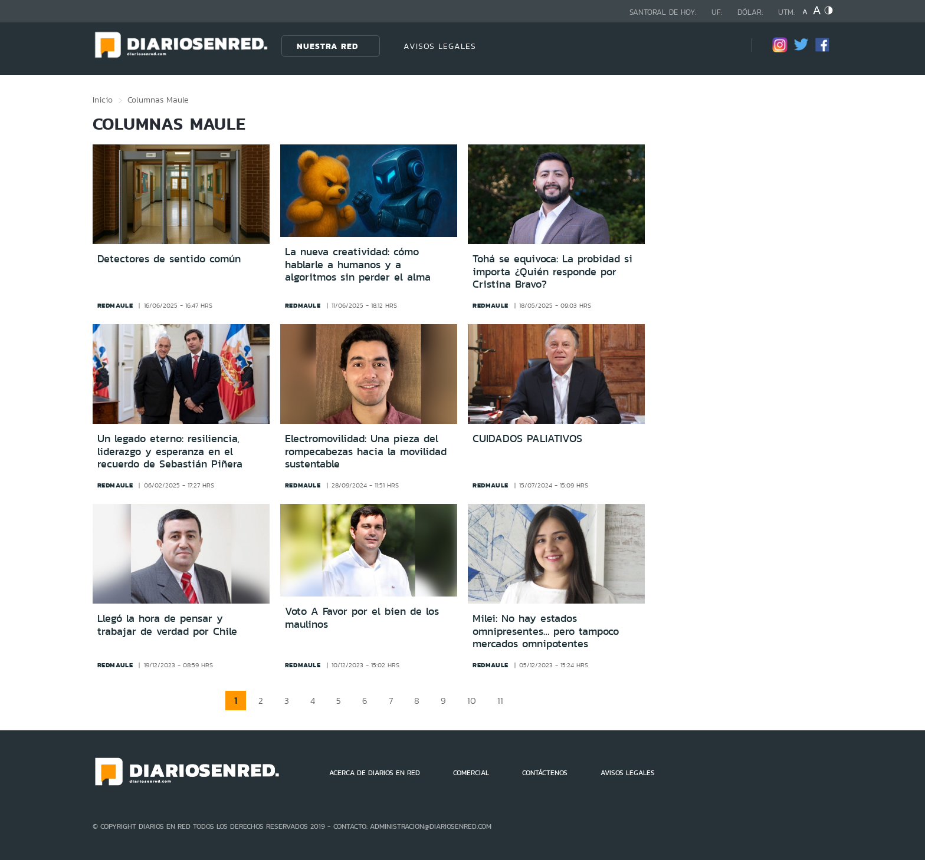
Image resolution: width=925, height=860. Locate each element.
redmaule (115, 305)
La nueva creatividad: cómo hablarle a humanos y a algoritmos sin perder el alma (358, 264)
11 (500, 700)
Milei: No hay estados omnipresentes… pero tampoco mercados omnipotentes (546, 631)
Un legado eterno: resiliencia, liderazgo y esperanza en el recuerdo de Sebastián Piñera (169, 451)
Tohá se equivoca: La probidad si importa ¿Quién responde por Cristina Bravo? (552, 271)
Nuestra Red (327, 45)
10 (471, 700)
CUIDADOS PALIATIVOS (527, 438)
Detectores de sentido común (169, 258)
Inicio (103, 99)
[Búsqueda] (725, 45)
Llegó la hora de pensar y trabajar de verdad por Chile (167, 625)
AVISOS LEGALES (440, 46)
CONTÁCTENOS (545, 772)
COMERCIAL (471, 772)
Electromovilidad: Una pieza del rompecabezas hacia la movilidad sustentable (366, 451)
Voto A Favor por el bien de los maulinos (362, 618)
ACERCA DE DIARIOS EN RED (374, 772)
